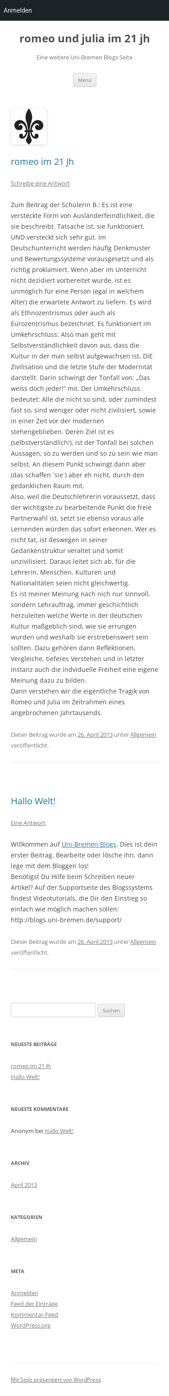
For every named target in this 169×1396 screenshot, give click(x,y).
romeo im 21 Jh (42, 161)
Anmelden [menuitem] (18, 10)
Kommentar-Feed (34, 1314)
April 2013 (24, 1185)
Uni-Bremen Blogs (89, 844)
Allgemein (143, 734)
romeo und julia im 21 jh (84, 38)
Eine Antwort (28, 823)
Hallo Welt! (33, 801)
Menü (84, 80)
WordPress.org (30, 1325)
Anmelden (24, 1293)
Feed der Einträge (34, 1304)
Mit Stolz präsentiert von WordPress (56, 1379)
